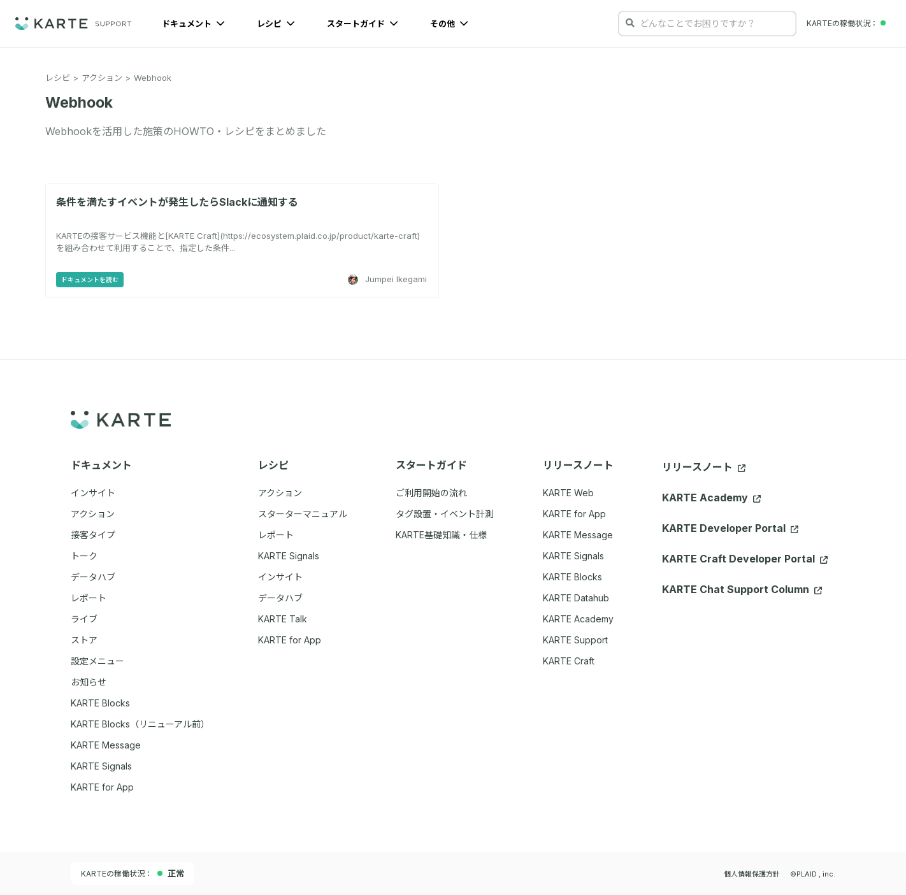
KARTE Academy (578, 618)
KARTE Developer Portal (730, 528)
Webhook (152, 78)
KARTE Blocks (572, 576)
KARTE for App (574, 513)
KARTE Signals (573, 555)
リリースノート (703, 467)
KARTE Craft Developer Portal (745, 558)
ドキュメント (193, 23)
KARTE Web (568, 492)
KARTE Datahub (576, 597)
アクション (102, 78)
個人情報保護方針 (752, 874)
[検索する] (630, 23)
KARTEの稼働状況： (132, 873)
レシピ (276, 23)
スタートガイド (362, 23)
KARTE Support (575, 639)
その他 (449, 23)
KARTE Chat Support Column (742, 589)
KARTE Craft (568, 660)
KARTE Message (578, 534)
